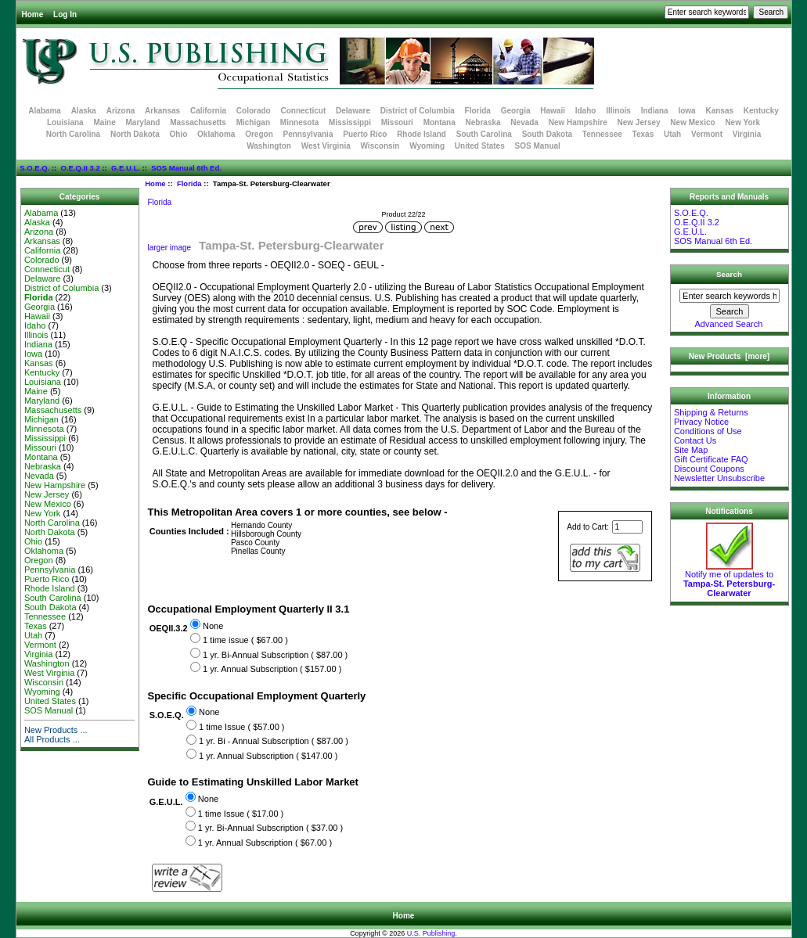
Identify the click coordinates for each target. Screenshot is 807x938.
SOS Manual (537, 146)
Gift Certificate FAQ (711, 459)
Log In (65, 14)
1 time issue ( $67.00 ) (245, 640)
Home (33, 14)
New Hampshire (578, 122)
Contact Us (695, 440)
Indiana (654, 110)
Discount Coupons (709, 468)
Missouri (397, 122)
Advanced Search (729, 324)
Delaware (353, 110)
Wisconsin (380, 146)
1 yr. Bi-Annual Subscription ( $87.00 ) (275, 654)
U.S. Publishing (431, 933)
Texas (643, 134)
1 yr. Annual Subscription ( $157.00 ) (272, 669)
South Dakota (547, 134)
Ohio (178, 134)
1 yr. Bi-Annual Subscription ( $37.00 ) (270, 827)
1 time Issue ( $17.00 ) (240, 813)
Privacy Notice (701, 421)
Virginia (747, 134)
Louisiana (65, 122)
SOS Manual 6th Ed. (186, 168)
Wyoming (427, 146)
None (213, 626)
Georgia (516, 110)
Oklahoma (216, 134)
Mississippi (350, 122)
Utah (672, 134)
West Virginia (326, 146)
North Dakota (135, 134)
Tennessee (602, 134)
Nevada (524, 122)
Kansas (719, 110)
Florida (189, 183)
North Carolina (73, 134)
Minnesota (299, 122)
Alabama (44, 110)
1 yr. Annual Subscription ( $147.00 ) (268, 755)
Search (729, 274)
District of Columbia (417, 110)
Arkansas (162, 110)
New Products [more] (729, 356)
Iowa (686, 110)
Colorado (253, 110)
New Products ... (56, 730)
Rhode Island (421, 134)
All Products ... (52, 739)
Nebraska (483, 122)
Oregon (259, 134)
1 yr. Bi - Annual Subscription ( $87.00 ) (273, 741)
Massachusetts (198, 122)
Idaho (585, 110)
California (208, 110)
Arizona (120, 110)
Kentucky (761, 110)
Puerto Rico (365, 134)
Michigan (253, 122)
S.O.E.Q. (34, 168)
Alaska (83, 110)
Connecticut (303, 110)
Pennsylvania (308, 134)
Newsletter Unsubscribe (719, 478)
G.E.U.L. (125, 168)
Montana (439, 122)
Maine (104, 122)
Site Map (691, 450)
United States (480, 146)
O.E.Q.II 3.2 (80, 168)
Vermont (706, 134)
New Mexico (692, 122)
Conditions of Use (708, 431)
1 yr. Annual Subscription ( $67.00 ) (265, 842)
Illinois (618, 110)
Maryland (143, 122)
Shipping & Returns (711, 412)
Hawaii (552, 110)
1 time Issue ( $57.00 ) (241, 726)
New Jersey (639, 122)
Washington (269, 146)
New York (742, 122)
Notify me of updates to (729, 580)
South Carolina (484, 134)
